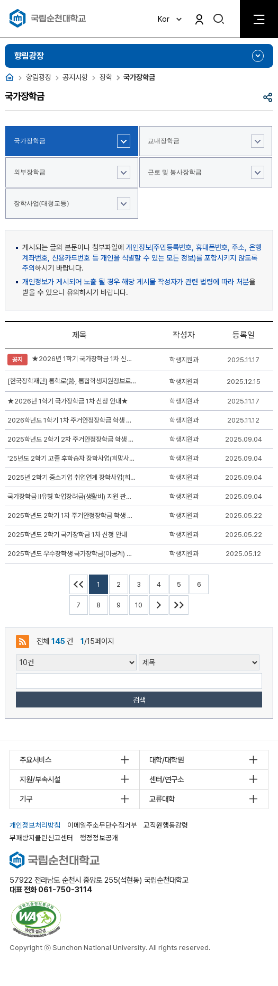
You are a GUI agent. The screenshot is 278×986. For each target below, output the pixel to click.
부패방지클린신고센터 (41, 837)
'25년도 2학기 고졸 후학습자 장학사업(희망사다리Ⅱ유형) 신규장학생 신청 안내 (72, 458)
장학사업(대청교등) (41, 203)
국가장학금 (30, 141)
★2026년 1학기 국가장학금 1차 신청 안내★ (72, 359)
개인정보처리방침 (35, 825)
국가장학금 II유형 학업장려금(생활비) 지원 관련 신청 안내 (72, 496)
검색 (139, 699)
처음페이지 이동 (78, 584)
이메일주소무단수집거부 (102, 825)
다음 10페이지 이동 (158, 605)
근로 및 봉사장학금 (175, 172)
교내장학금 (164, 141)
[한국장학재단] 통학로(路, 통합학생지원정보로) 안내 (72, 381)
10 (138, 605)
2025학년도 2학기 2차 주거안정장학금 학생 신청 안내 (72, 439)
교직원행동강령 (166, 825)
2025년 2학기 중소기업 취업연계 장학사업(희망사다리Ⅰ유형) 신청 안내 (72, 477)
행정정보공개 (99, 837)
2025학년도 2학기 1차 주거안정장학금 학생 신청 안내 (72, 515)
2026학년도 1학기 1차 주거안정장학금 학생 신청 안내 (72, 420)
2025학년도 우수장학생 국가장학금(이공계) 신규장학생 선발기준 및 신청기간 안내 (72, 554)
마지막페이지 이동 (179, 605)
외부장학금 (30, 172)
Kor (171, 19)
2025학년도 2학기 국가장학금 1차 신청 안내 (67, 535)
